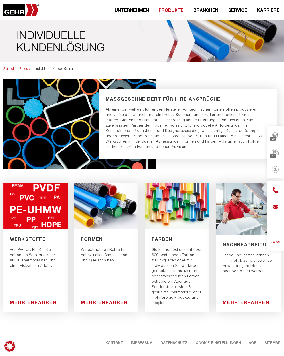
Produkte (171, 10)
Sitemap (272, 342)
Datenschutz (174, 342)
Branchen (205, 10)
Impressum (141, 342)
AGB (252, 342)
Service (237, 10)
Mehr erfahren (33, 302)
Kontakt (114, 342)
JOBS (275, 242)
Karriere (268, 10)
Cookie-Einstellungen (218, 342)
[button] (10, 346)
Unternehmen (132, 10)
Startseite (9, 68)
